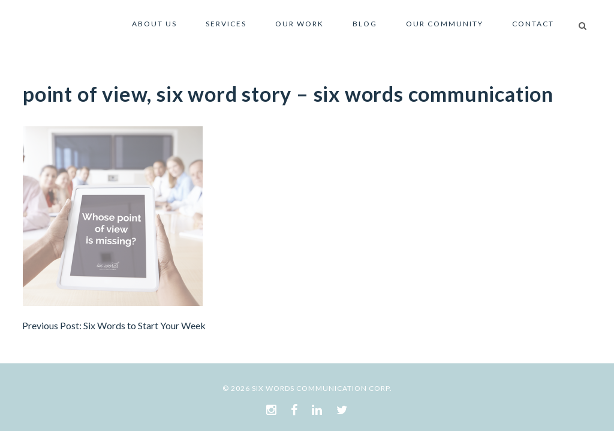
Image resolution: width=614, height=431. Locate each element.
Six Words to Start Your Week (144, 325)
